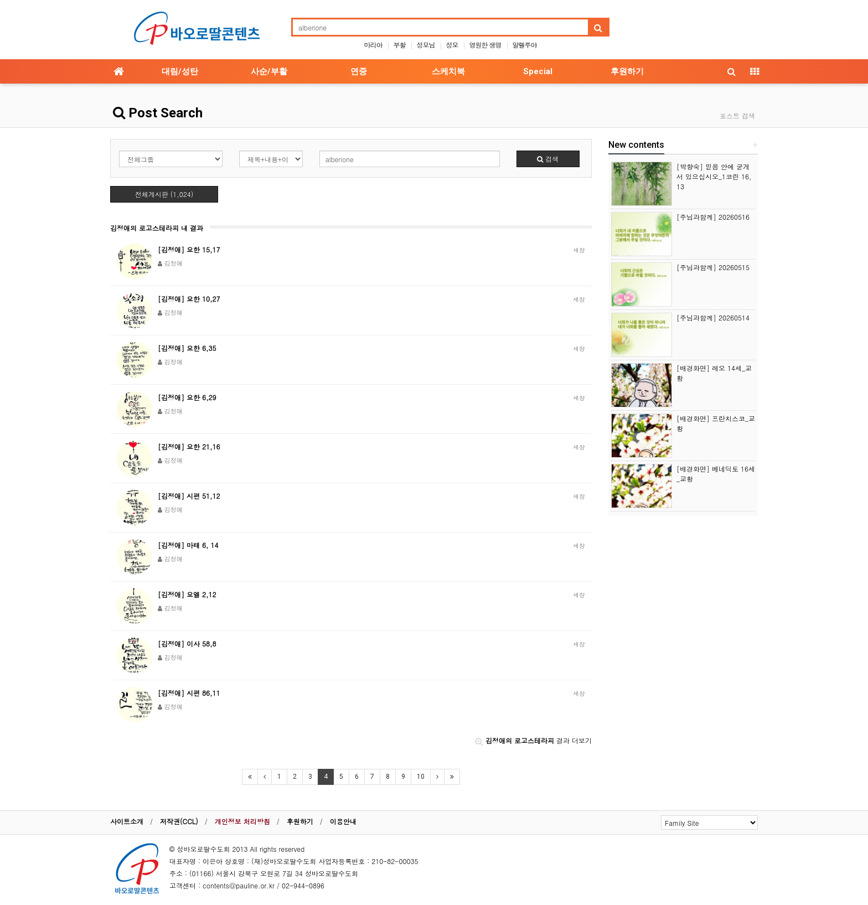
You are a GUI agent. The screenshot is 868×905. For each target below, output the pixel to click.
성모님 (425, 44)
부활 (399, 44)
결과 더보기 (533, 740)
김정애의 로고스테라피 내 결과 (156, 227)
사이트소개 (126, 821)
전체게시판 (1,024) (164, 194)
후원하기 (627, 71)
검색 (548, 158)
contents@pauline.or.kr (239, 885)
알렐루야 (525, 44)
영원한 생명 (485, 44)
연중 (358, 71)
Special (537, 71)
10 (421, 776)
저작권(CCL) (179, 821)
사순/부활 (269, 71)
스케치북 (448, 71)
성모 (452, 44)
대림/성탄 (180, 71)
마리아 (373, 44)
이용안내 (343, 821)
